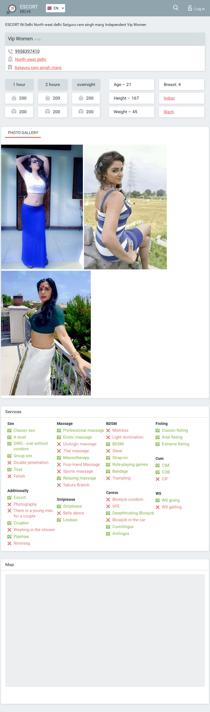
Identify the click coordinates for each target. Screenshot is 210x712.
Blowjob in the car (128, 519)
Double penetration (31, 462)
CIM (165, 465)
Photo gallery (23, 132)
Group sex (23, 455)
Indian (169, 98)
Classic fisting (175, 430)
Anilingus (120, 533)
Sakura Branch (76, 484)
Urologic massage (80, 444)
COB (166, 472)
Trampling (121, 478)
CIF (165, 478)
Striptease (72, 506)
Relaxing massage (79, 478)
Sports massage (78, 471)
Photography (25, 504)
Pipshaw (21, 536)
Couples (21, 522)
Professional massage (83, 430)
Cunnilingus (123, 526)
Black (169, 111)
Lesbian (70, 519)
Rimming (22, 543)
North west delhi (48, 24)
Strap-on (120, 457)
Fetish (19, 476)
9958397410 (27, 51)
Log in (196, 8)
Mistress (120, 430)
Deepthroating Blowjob (133, 513)
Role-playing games (130, 464)
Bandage (120, 471)
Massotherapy (76, 457)
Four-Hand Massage (81, 464)
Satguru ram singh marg (83, 24)
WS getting (172, 507)
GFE (116, 506)
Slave (117, 450)
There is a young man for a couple (33, 513)
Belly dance (73, 513)
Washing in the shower (34, 529)
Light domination (127, 437)
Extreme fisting (175, 444)
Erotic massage (77, 437)
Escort (20, 497)
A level (20, 437)
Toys (18, 469)
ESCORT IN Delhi (19, 24)
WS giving (171, 500)
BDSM (118, 444)
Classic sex (24, 430)
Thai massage (76, 450)
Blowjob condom (127, 499)
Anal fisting (172, 437)
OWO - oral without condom (31, 446)
